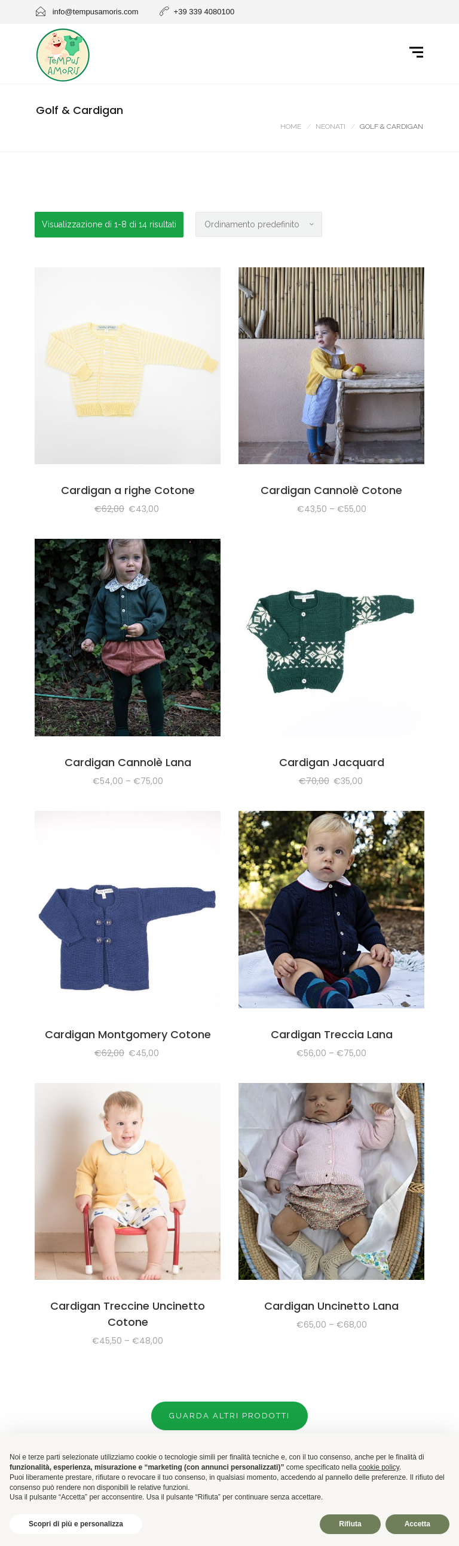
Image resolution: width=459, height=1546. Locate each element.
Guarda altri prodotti (229, 1415)
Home (290, 126)
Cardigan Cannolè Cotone (331, 490)
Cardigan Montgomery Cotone (128, 1034)
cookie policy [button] (379, 1467)
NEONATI (330, 126)
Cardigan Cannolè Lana (128, 762)
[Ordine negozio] (259, 224)
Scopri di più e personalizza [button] (76, 1524)
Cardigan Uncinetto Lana (331, 1305)
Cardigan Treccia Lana (332, 1034)
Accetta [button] (417, 1524)
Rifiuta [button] (350, 1524)
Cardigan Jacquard (331, 762)
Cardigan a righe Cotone (128, 490)
